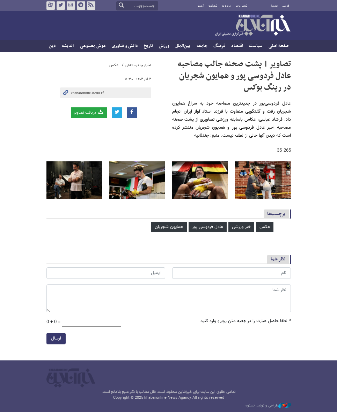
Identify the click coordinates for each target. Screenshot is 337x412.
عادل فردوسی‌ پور (207, 226)
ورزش (164, 46)
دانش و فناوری (125, 46)
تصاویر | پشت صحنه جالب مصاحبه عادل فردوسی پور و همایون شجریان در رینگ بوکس (234, 75)
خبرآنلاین (252, 26)
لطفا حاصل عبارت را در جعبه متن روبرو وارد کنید (245, 321)
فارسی (285, 6)
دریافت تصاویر (89, 112)
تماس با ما (241, 6)
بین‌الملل (182, 46)
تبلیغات (212, 6)
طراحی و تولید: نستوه (268, 406)
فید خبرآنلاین (90, 5)
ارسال (56, 338)
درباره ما (226, 6)
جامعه (202, 46)
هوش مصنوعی (93, 46)
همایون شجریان (169, 226)
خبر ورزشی (241, 226)
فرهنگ (219, 46)
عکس (113, 65)
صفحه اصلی (278, 46)
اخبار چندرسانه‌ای (138, 65)
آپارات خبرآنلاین (50, 5)
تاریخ (148, 46)
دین (52, 46)
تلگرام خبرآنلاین (80, 5)
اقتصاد (237, 46)
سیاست (255, 46)
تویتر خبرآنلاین (60, 5)
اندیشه (68, 46)
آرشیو (201, 6)
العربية (274, 6)
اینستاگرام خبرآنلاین (70, 5)
